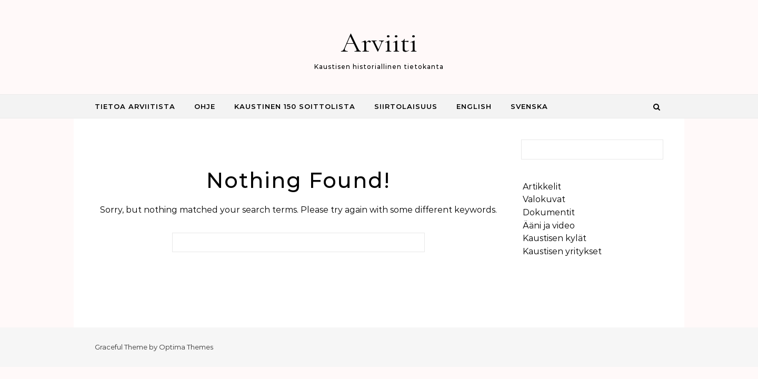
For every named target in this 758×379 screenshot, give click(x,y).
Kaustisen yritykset (562, 251)
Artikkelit (542, 187)
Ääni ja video (549, 226)
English (474, 106)
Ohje (204, 106)
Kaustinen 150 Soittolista (294, 106)
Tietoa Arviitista (135, 106)
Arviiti (379, 42)
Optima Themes (186, 347)
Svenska (529, 106)
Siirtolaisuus (405, 106)
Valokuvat (544, 199)
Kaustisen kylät (554, 238)
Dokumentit (549, 212)
